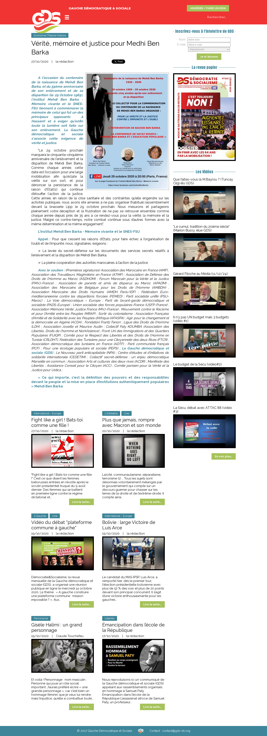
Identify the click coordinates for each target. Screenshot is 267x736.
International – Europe (47, 413)
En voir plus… (223, 456)
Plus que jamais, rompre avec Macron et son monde (131, 422)
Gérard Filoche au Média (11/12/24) (200, 274)
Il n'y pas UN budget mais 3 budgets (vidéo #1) (201, 319)
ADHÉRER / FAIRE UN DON (208, 8)
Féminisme (41, 618)
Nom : (183, 39)
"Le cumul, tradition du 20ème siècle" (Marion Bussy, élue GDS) (201, 228)
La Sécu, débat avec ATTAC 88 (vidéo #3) (202, 410)
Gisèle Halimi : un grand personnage (56, 627)
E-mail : (182, 44)
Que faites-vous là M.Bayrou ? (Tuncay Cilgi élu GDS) (203, 181)
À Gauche (40, 515)
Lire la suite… (81, 501)
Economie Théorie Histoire (50, 35)
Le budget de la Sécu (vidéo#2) (197, 364)
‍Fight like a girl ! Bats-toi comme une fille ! (57, 422)
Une (126, 413)
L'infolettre (111, 413)
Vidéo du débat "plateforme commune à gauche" (61, 525)
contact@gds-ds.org (176, 730)
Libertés (110, 618)
